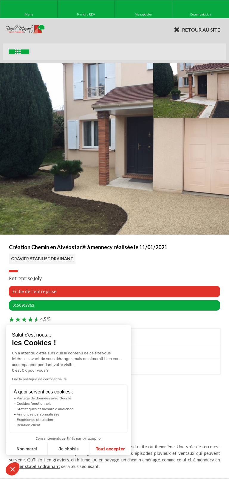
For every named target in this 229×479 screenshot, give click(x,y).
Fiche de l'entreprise (35, 291)
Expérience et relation (34, 420)
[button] (12, 469)
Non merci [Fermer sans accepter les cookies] (26, 449)
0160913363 (23, 305)
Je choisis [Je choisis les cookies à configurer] (68, 449)
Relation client (28, 425)
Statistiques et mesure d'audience (44, 409)
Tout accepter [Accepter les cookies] (109, 449)
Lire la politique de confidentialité (38, 379)
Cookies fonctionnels (33, 404)
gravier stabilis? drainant (34, 466)
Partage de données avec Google (43, 398)
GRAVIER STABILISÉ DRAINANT (42, 258)
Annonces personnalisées (37, 414)
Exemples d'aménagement (18, 51)
